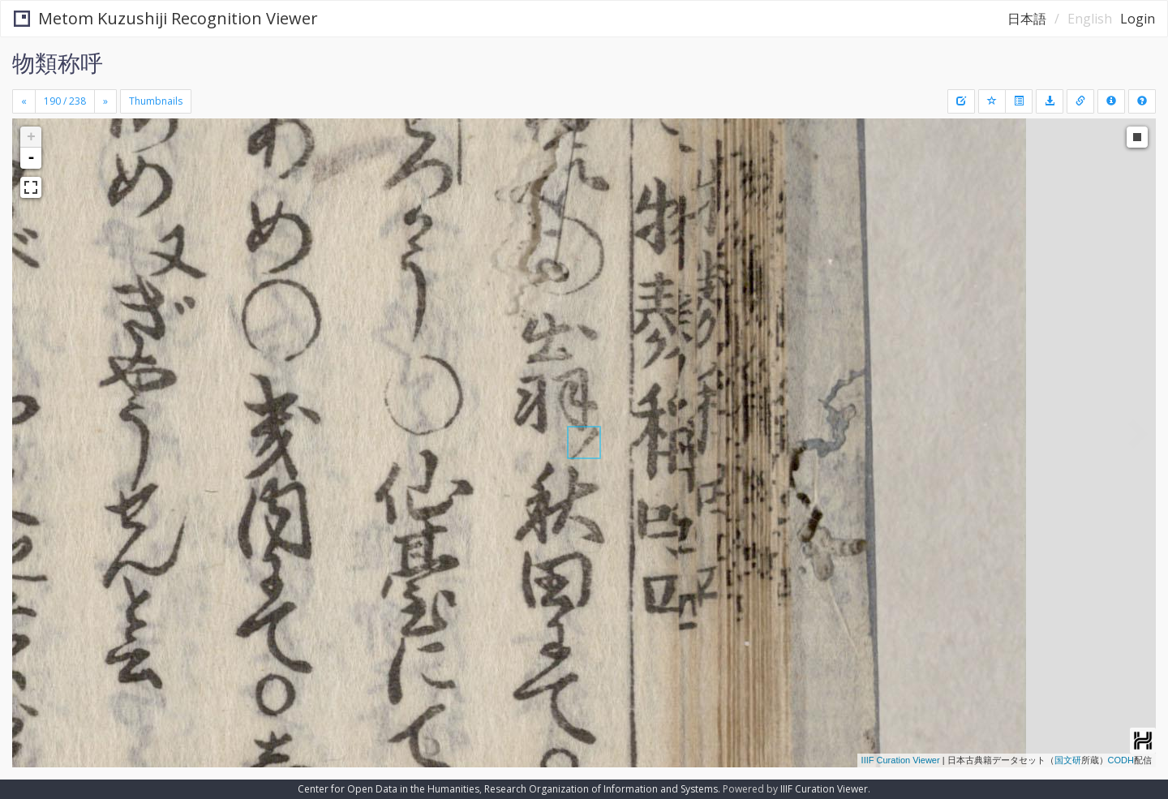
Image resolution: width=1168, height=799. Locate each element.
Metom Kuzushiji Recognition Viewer (166, 18)
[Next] (105, 101)
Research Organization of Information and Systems (601, 789)
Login (1137, 19)
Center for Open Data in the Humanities (388, 789)
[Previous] (24, 101)
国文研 (1067, 760)
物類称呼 (57, 62)
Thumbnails (155, 101)
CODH (1121, 760)
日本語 (1026, 19)
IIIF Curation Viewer (900, 760)
